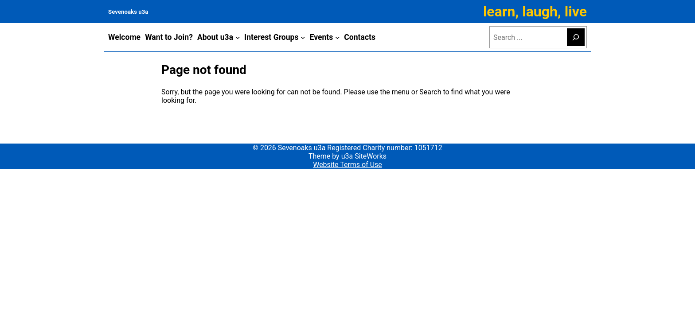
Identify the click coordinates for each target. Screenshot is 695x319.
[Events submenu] (337, 37)
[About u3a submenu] (237, 37)
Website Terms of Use (347, 164)
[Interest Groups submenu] (303, 37)
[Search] (576, 37)
